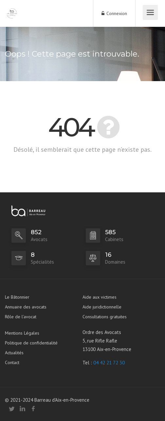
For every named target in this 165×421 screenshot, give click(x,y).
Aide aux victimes (99, 297)
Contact (12, 362)
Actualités (14, 353)
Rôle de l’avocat (20, 317)
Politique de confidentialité (31, 343)
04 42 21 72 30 (109, 363)
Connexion (114, 13)
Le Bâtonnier (17, 297)
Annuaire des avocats (25, 307)
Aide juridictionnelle (101, 307)
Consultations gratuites (104, 317)
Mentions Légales (22, 333)
